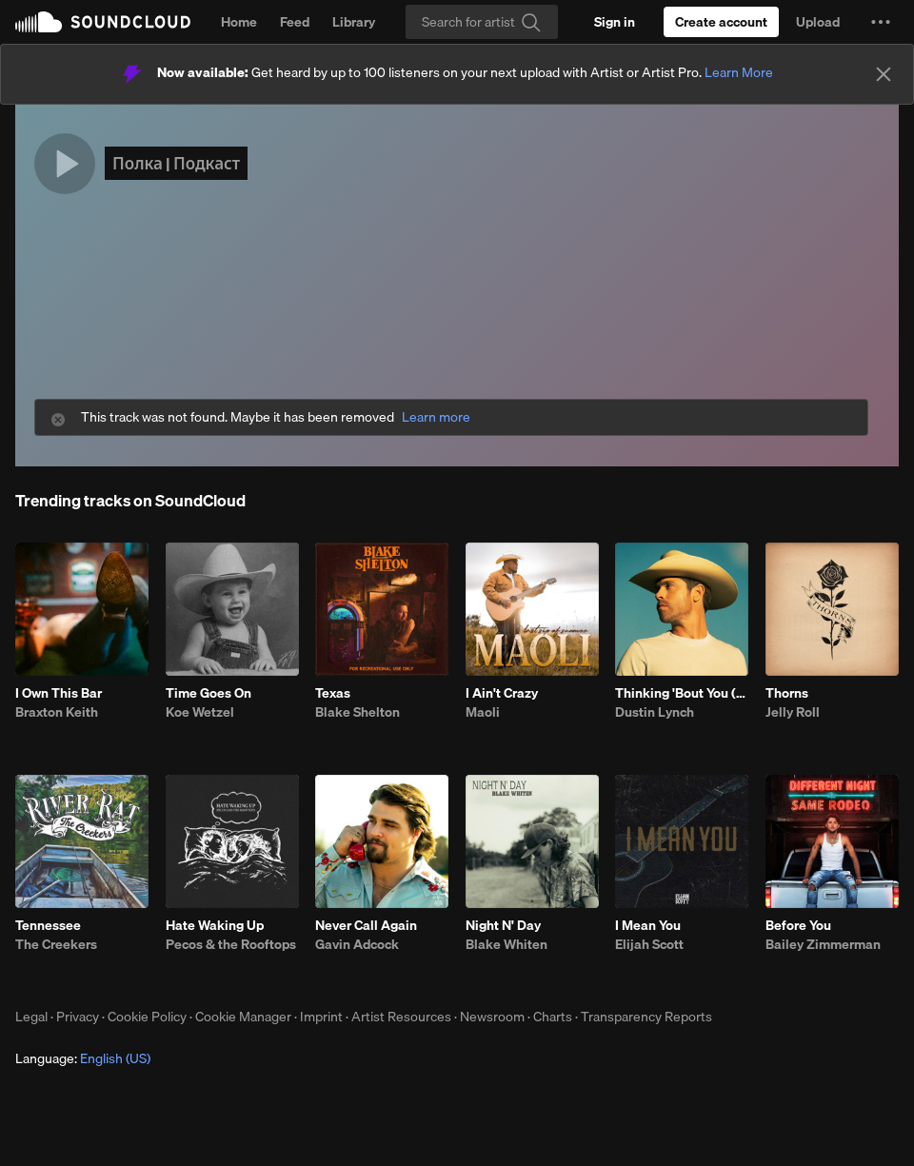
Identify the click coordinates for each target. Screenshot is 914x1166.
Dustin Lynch (654, 711)
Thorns (786, 692)
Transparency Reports (646, 1016)
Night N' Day (503, 925)
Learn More (739, 72)
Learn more (436, 417)
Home (239, 21)
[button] (881, 22)
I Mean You (648, 925)
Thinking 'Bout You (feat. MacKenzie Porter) (681, 692)
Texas (332, 692)
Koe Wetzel (200, 711)
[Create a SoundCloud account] (721, 22)
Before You (798, 925)
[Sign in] (614, 22)
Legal (31, 1016)
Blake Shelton (357, 711)
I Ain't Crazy (502, 692)
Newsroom (492, 1016)
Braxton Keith (56, 711)
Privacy (77, 1016)
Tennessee (48, 925)
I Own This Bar (58, 692)
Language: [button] (82, 1058)
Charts (552, 1016)
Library (353, 21)
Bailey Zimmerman (823, 944)
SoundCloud (102, 21)
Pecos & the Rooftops (231, 944)
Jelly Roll (792, 711)
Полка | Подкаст (176, 163)
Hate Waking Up (215, 925)
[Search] (482, 22)
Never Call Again (366, 925)
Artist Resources (401, 1016)
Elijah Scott (649, 944)
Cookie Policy (147, 1016)
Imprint (321, 1016)
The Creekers (56, 944)
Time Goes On (208, 692)
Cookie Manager (243, 1016)
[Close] (883, 74)
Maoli (483, 711)
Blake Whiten (506, 944)
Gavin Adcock (357, 944)
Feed (294, 21)
